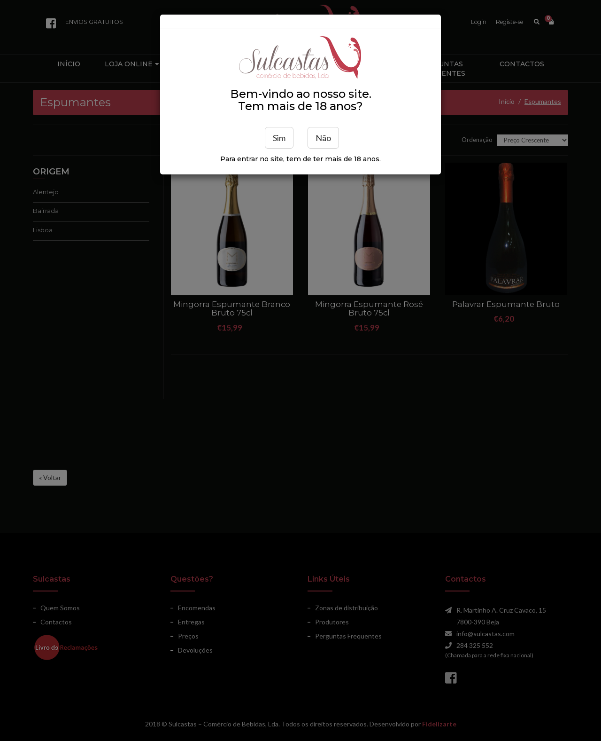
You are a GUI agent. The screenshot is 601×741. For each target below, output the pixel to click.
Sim (279, 138)
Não (323, 138)
